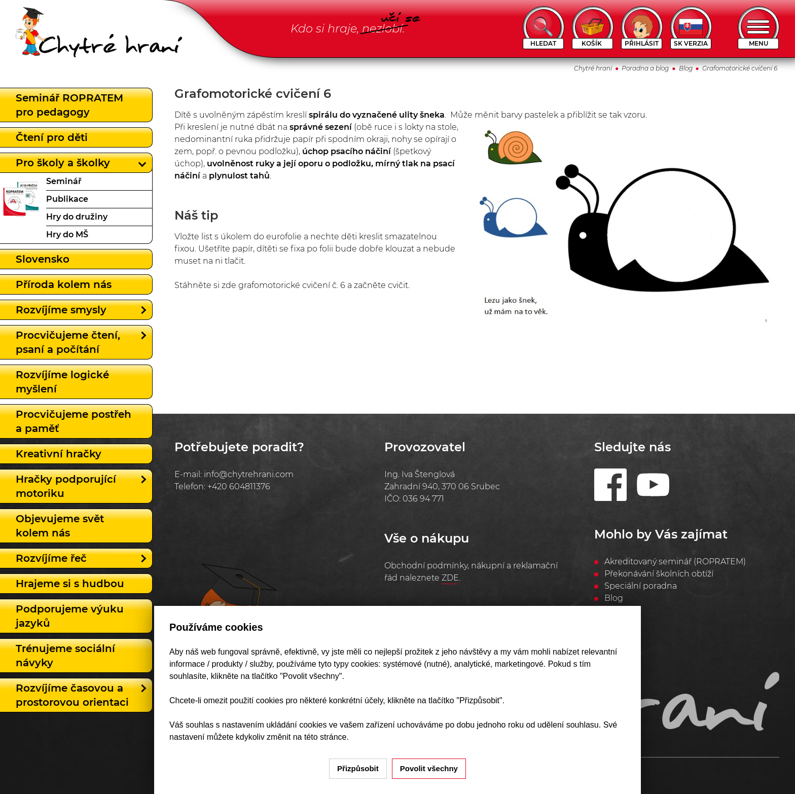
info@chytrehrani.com (249, 474)
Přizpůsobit (358, 768)
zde (230, 285)
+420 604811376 (238, 486)
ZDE (450, 578)
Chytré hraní (593, 68)
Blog (686, 68)
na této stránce (320, 737)
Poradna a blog (645, 68)
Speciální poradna (640, 586)
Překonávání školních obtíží (658, 574)
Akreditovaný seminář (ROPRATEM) (675, 561)
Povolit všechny (429, 768)
